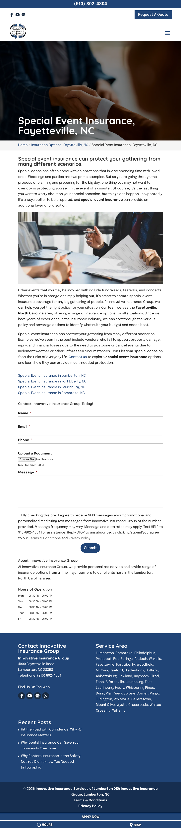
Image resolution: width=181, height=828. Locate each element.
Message (27, 472)
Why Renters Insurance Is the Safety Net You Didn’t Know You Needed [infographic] (51, 761)
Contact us (78, 357)
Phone (25, 440)
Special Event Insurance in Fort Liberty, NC (52, 381)
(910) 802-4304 (90, 4)
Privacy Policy (79, 538)
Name (24, 413)
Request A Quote (153, 15)
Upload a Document (35, 453)
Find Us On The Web (34, 687)
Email (24, 427)
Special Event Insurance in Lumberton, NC (52, 375)
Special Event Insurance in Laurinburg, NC (51, 387)
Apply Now (90, 817)
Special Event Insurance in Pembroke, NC (51, 393)
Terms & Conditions (45, 538)
